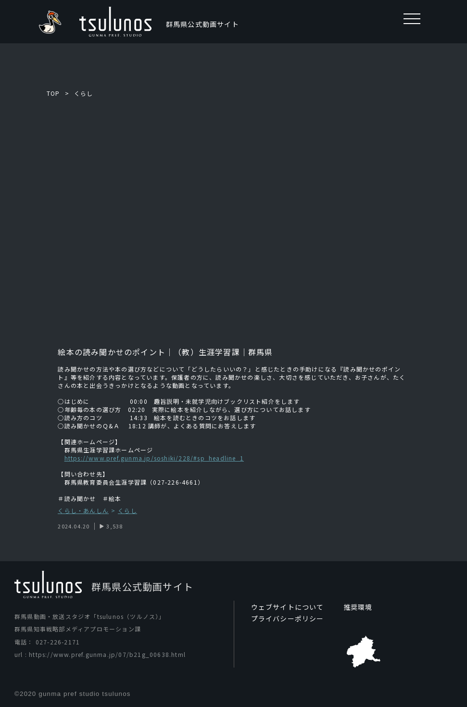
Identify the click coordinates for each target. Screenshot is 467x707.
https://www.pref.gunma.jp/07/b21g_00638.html (107, 654)
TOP (53, 93)
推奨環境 (358, 607)
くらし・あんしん (83, 511)
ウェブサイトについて (287, 607)
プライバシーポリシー (287, 618)
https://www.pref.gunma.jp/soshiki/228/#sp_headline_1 (154, 458)
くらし (83, 93)
